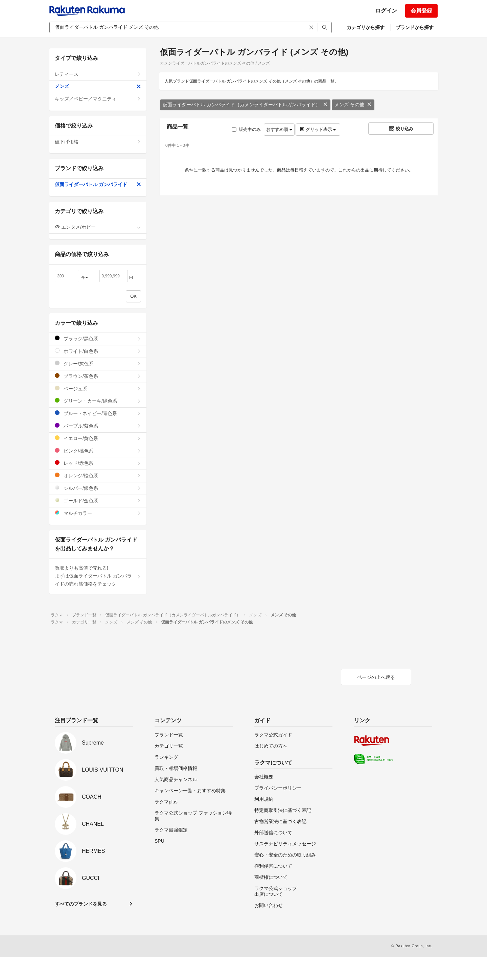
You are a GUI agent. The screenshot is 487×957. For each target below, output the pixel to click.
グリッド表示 (318, 129)
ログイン (386, 11)
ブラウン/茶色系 (98, 376)
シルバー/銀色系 (98, 488)
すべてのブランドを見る (81, 904)
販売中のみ (246, 129)
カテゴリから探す (366, 27)
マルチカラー (98, 513)
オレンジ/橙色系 (98, 475)
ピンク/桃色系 (98, 451)
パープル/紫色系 (98, 426)
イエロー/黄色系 (98, 438)
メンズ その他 (353, 104)
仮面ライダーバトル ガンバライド (98, 184)
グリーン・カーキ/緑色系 (98, 401)
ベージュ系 (98, 388)
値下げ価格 (98, 141)
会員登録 (421, 11)
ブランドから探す (415, 27)
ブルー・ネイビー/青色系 (98, 413)
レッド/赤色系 (98, 463)
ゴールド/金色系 (98, 500)
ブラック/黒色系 (98, 338)
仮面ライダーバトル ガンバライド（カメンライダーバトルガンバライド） (245, 104)
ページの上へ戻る (376, 677)
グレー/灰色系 (98, 363)
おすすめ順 (279, 129)
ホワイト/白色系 (98, 351)
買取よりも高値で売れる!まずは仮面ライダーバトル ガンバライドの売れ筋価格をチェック (98, 576)
